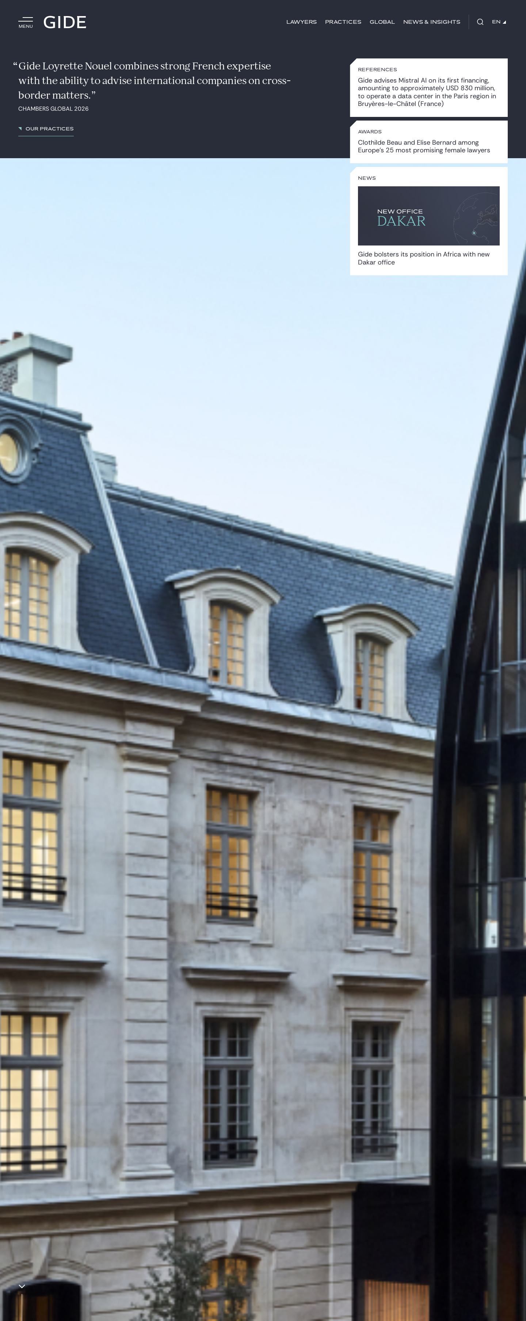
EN (499, 21)
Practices (343, 22)
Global (382, 22)
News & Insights (431, 22)
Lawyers (301, 22)
